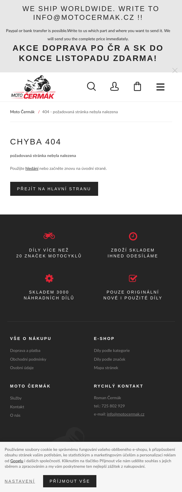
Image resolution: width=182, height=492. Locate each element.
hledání (31, 168)
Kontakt (17, 406)
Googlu (16, 460)
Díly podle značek (110, 359)
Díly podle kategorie (112, 350)
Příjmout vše (70, 481)
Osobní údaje (22, 367)
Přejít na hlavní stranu (54, 188)
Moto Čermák (22, 111)
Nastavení (20, 481)
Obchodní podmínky (28, 359)
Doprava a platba (25, 350)
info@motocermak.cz (125, 413)
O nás (15, 415)
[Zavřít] (175, 70)
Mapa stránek (106, 367)
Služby (16, 397)
